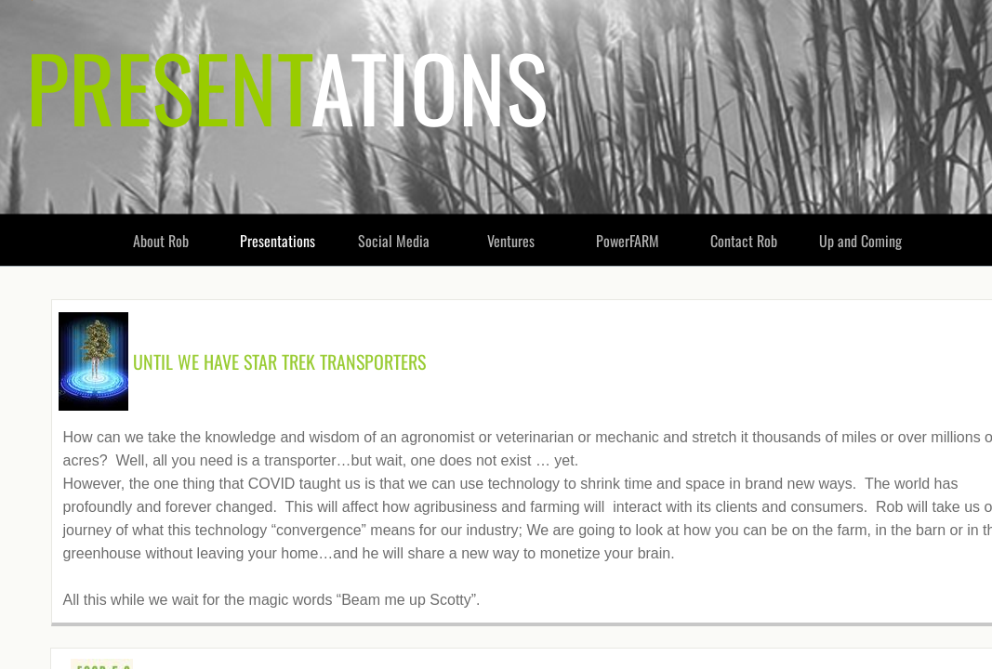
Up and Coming (860, 241)
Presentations (277, 241)
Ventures (511, 241)
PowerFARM (627, 241)
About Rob (161, 241)
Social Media (394, 241)
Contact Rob (743, 241)
